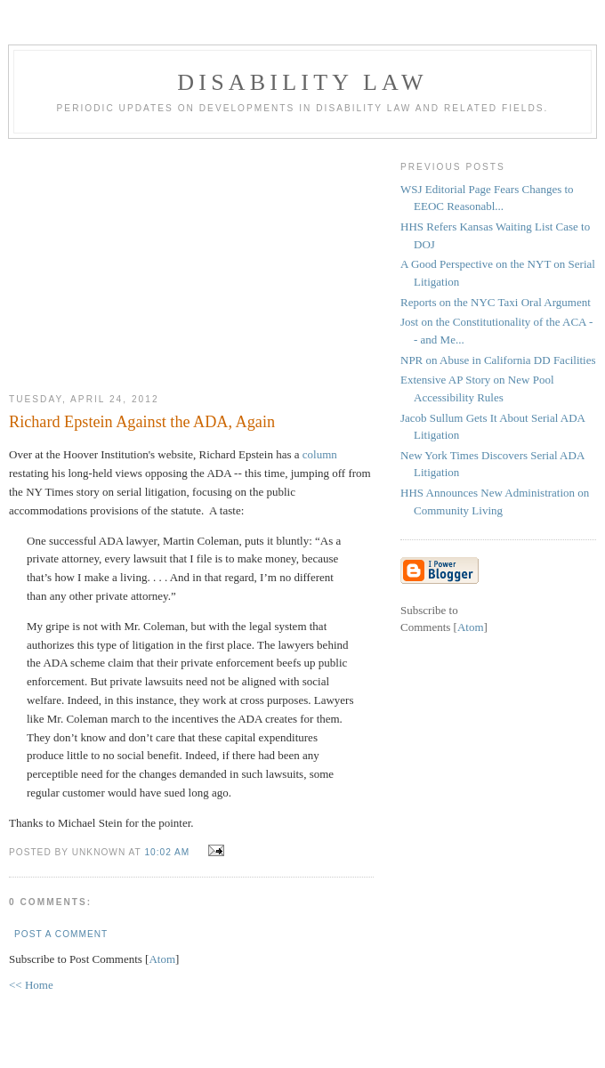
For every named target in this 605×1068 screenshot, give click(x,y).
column (319, 454)
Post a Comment (61, 934)
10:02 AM (168, 852)
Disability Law (302, 82)
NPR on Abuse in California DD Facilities (498, 360)
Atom (162, 959)
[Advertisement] (191, 259)
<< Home (31, 984)
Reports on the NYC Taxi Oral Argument (495, 302)
